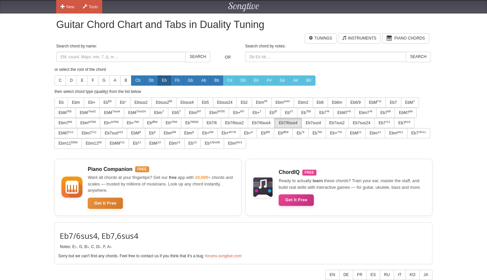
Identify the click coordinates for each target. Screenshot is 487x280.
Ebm (76, 102)
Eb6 (320, 102)
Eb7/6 (212, 123)
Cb (137, 80)
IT (400, 274)
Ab (203, 80)
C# (229, 80)
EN (332, 274)
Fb (177, 80)
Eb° (123, 102)
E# (256, 80)
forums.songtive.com (223, 256)
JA (426, 274)
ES (373, 274)
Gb (190, 80)
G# (282, 80)
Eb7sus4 (313, 123)
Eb (164, 80)
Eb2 (244, 102)
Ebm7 (365, 112)
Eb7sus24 (361, 123)
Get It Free (105, 203)
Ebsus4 (187, 102)
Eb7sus (114, 133)
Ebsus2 (141, 102)
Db (151, 80)
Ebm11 (68, 143)
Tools (90, 6)
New (67, 6)
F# (269, 80)
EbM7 (344, 112)
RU (387, 274)
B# (308, 80)
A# (295, 80)
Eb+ (91, 102)
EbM (375, 102)
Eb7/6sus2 (234, 123)
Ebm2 (303, 102)
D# (243, 80)
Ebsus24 (225, 102)
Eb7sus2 (337, 123)
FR (359, 274)
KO (412, 274)
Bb (216, 80)
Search (198, 56)
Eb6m (337, 102)
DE (346, 274)
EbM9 (117, 143)
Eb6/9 (355, 102)
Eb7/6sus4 (261, 123)
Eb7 (393, 102)
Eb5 (205, 102)
